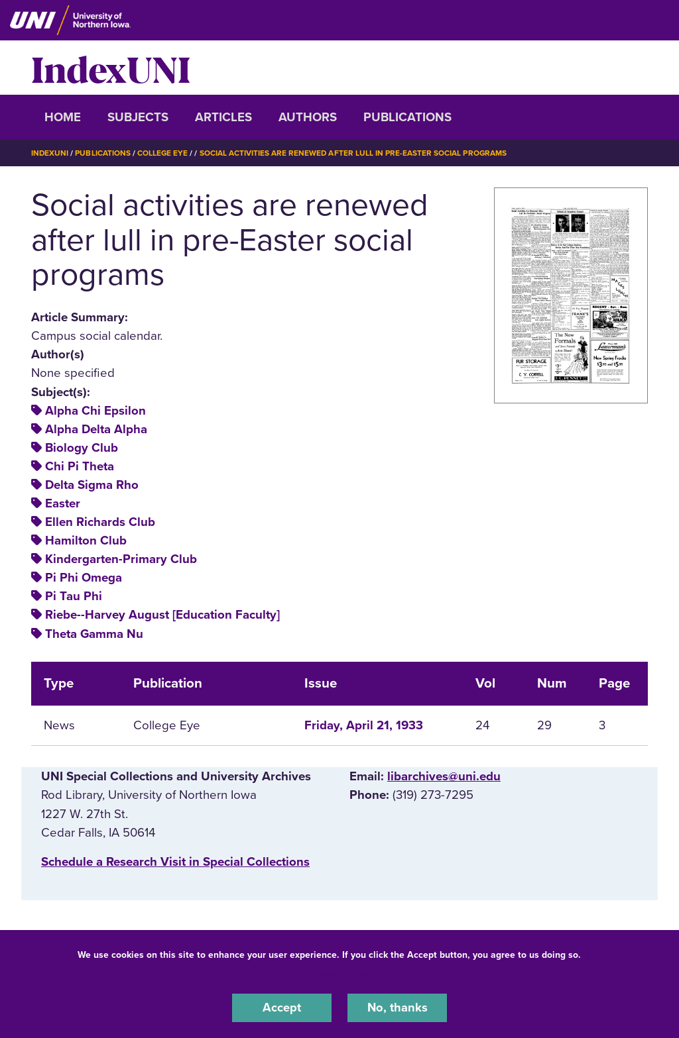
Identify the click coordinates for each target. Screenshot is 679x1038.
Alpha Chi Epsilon (95, 410)
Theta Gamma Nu (94, 633)
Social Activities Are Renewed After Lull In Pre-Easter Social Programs (355, 153)
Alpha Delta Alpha (96, 428)
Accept (282, 1007)
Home (62, 117)
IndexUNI (110, 67)
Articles (223, 117)
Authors (307, 117)
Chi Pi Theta (79, 465)
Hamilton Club (86, 540)
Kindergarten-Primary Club (121, 559)
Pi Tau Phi (73, 596)
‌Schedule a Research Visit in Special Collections (175, 861)
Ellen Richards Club (100, 522)
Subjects (137, 117)
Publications (407, 117)
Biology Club (81, 447)
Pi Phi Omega (83, 577)
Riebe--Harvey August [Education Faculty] (162, 614)
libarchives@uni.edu (444, 776)
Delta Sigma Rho (92, 484)
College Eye (163, 153)
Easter (62, 503)
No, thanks (397, 1007)
